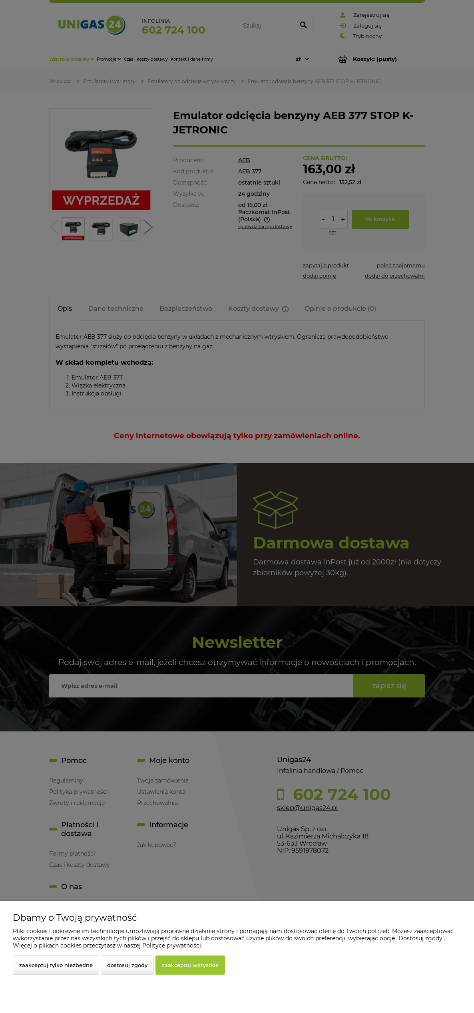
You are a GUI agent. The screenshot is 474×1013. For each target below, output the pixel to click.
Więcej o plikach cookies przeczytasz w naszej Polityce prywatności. (107, 945)
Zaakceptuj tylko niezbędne (56, 965)
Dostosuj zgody (127, 965)
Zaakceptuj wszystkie (190, 965)
